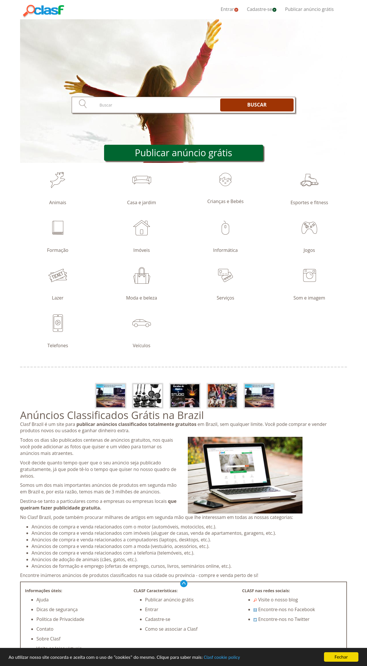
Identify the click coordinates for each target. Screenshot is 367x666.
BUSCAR (256, 104)
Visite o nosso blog (275, 599)
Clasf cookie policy (222, 657)
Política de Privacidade (60, 619)
